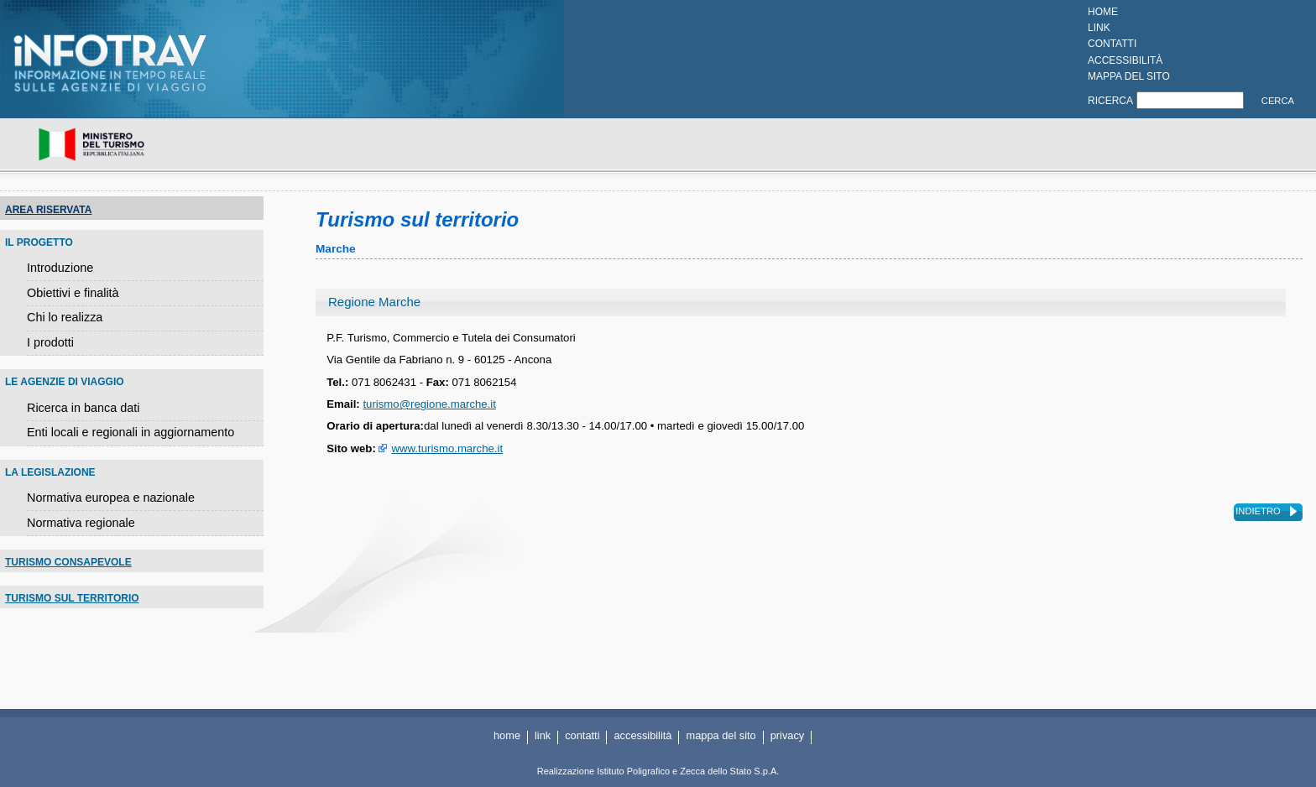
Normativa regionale (81, 522)
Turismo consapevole (68, 562)
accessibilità (1125, 60)
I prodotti (50, 342)
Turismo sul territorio (72, 598)
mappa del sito (1129, 76)
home (1103, 12)
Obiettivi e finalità (73, 293)
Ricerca (1110, 101)
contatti (1112, 44)
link (1099, 28)
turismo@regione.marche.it (429, 404)
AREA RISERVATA (48, 210)
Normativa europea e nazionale (111, 497)
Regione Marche (374, 301)
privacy (787, 735)
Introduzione (60, 267)
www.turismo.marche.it (447, 448)
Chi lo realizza (64, 317)
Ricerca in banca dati (83, 407)
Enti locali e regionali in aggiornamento (130, 432)
